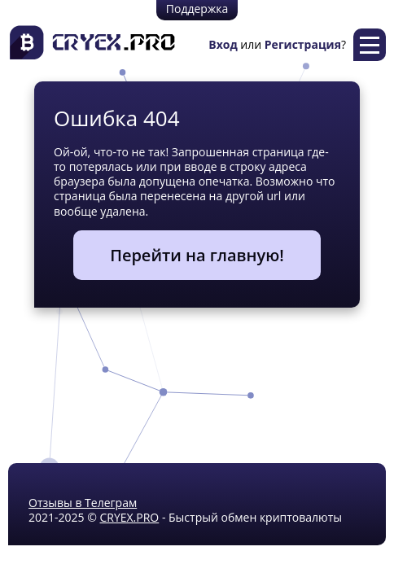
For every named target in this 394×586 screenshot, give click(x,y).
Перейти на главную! (197, 255)
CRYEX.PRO (129, 517)
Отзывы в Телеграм (82, 502)
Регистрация (303, 44)
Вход (222, 44)
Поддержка (197, 8)
